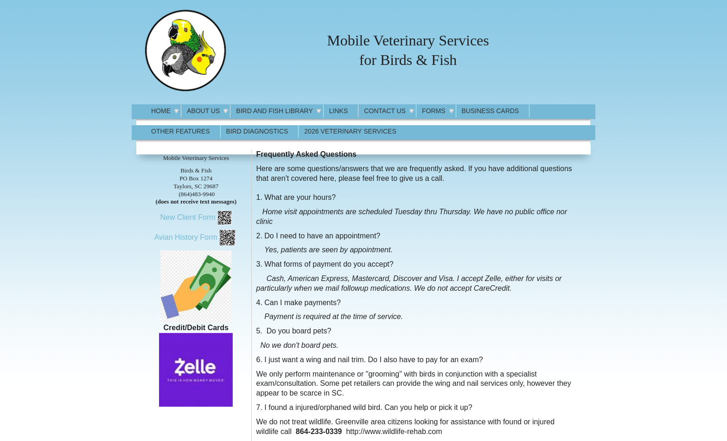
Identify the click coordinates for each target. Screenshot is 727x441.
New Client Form (187, 217)
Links (338, 111)
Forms (434, 111)
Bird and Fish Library (274, 111)
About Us (203, 111)
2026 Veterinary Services (350, 131)
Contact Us (385, 111)
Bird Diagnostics (257, 131)
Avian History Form (185, 237)
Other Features (180, 131)
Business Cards (490, 111)
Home (161, 111)
